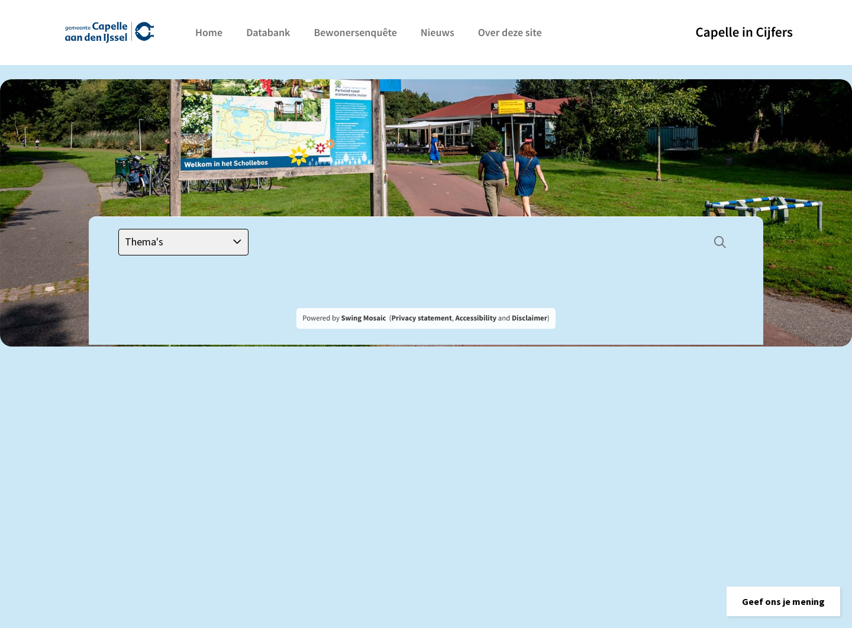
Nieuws (437, 32)
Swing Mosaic (363, 318)
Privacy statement (421, 318)
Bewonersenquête (355, 32)
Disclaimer (529, 318)
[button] (783, 601)
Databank (268, 32)
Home (208, 32)
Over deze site (510, 32)
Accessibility (476, 318)
